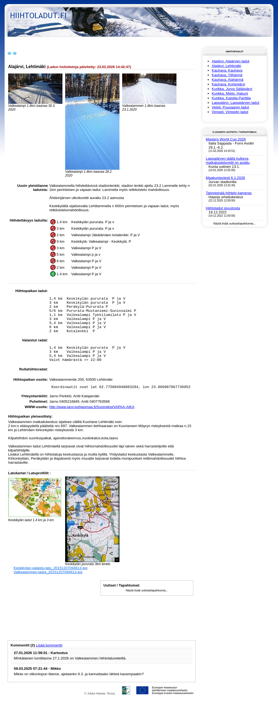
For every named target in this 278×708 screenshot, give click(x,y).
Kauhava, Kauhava (227, 70)
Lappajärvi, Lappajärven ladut (235, 103)
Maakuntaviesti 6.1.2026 (225, 178)
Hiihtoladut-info (45, 40)
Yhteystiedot (76, 40)
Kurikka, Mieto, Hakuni (230, 93)
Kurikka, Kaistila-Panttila (231, 98)
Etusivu (18, 40)
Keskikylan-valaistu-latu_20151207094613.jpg (50, 581)
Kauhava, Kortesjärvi (228, 84)
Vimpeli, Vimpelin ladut (230, 112)
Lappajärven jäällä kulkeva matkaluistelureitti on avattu (228, 160)
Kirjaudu (256, 40)
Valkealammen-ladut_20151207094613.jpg (48, 585)
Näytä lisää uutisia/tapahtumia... (147, 603)
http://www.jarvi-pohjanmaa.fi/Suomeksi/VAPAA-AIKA (92, 420)
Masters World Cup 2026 (226, 139)
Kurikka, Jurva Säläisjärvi (232, 89)
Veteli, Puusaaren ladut (230, 107)
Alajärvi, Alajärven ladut (230, 61)
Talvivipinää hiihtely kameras (229, 193)
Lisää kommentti (49, 658)
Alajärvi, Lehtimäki (226, 66)
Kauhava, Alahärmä (227, 80)
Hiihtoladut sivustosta (223, 208)
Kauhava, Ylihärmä (227, 75)
